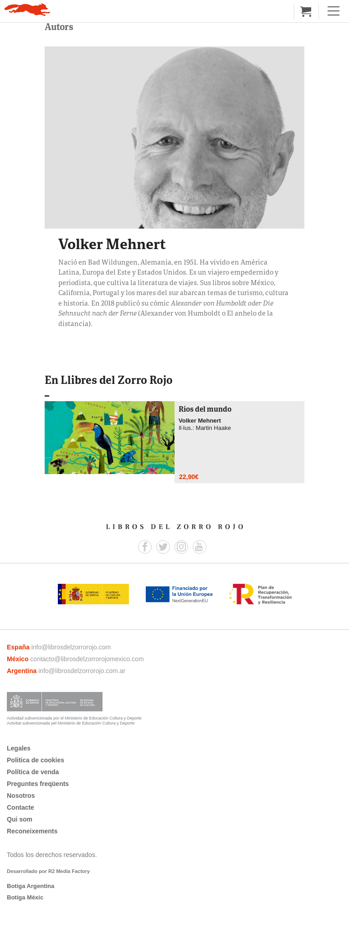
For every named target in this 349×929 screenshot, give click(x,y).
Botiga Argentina (30, 886)
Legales (19, 748)
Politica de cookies (35, 760)
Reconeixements (32, 831)
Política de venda (33, 772)
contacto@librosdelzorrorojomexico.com (87, 659)
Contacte (20, 807)
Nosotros (21, 795)
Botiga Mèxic (25, 897)
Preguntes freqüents (38, 783)
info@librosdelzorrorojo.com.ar (81, 670)
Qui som (19, 819)
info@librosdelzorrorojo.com (71, 647)
